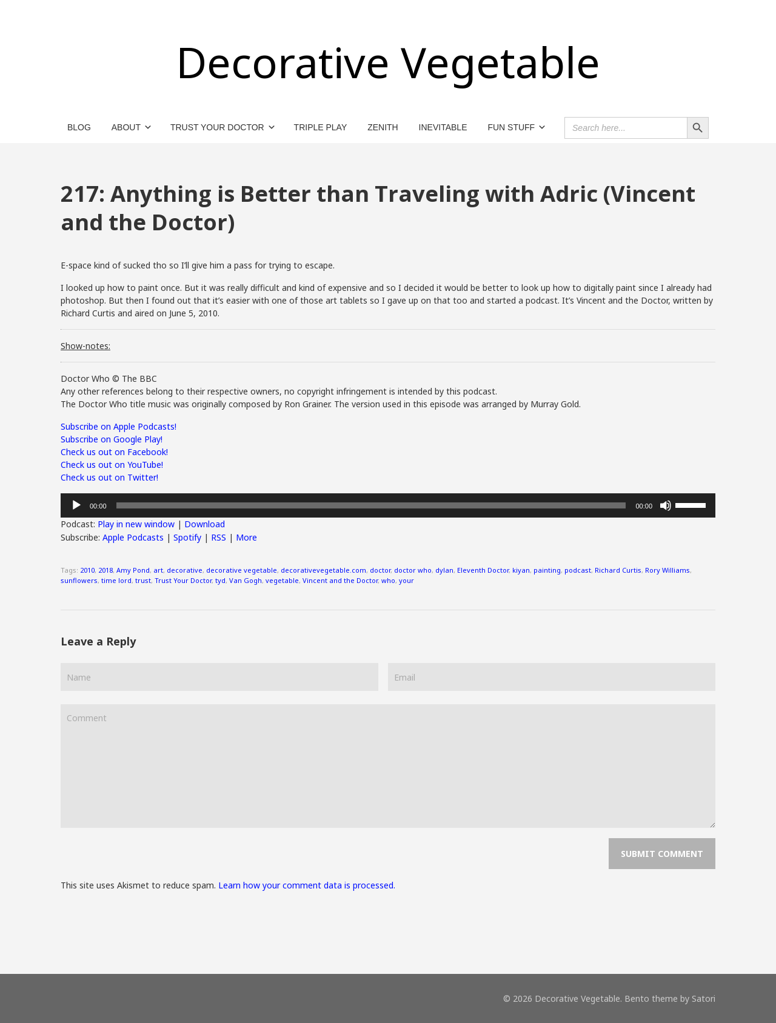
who (388, 580)
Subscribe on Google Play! (111, 439)
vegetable (282, 580)
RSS (218, 537)
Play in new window (136, 524)
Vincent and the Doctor (340, 580)
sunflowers (79, 580)
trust (143, 580)
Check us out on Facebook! (114, 452)
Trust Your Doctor (183, 580)
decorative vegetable (241, 570)
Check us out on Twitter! (109, 477)
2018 (105, 570)
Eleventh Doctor (483, 570)
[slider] (371, 505)
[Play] (76, 505)
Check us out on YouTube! (112, 464)
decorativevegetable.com (323, 570)
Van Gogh (245, 580)
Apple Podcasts (133, 537)
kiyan (521, 570)
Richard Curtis (618, 570)
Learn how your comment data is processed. (306, 885)
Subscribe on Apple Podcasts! (118, 426)
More (246, 537)
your (406, 580)
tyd (220, 580)
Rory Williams (667, 570)
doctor (380, 570)
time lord (116, 580)
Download (204, 524)
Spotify (187, 537)
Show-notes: (85, 346)
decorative (184, 570)
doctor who (413, 570)
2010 (87, 570)
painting (547, 570)
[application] (388, 505)
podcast (577, 570)
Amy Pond (133, 570)
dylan (444, 570)
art (158, 570)
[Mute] (666, 505)
